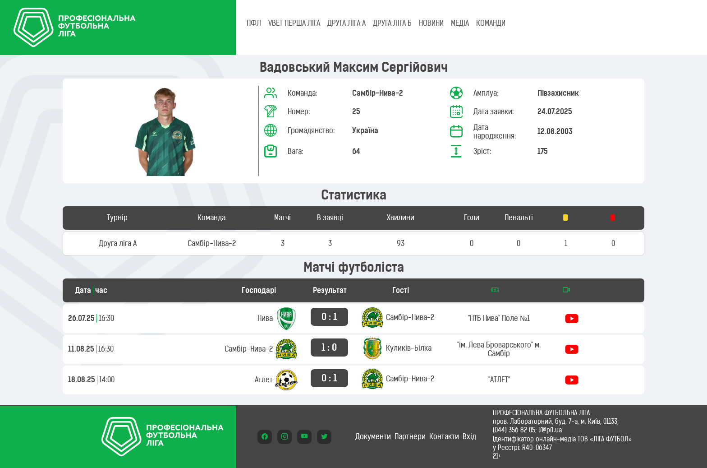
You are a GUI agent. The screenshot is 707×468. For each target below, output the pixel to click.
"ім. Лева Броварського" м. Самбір (499, 349)
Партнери (410, 436)
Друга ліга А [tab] (346, 23)
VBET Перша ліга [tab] (294, 23)
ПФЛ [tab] (254, 23)
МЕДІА (460, 23)
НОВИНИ (431, 23)
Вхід (469, 436)
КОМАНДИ (490, 23)
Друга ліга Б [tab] (392, 23)
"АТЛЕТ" (499, 379)
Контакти (444, 436)
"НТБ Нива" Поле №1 (499, 318)
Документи (373, 436)
